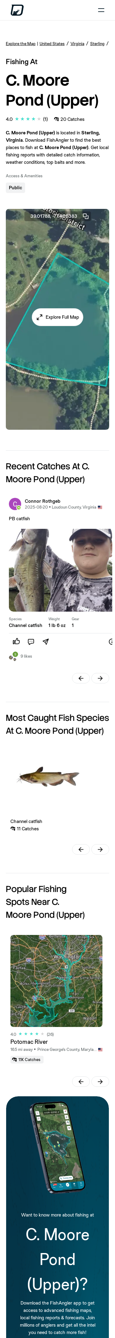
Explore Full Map (62, 317)
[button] (57, 317)
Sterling (97, 43)
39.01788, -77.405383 (59, 216)
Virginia (77, 43)
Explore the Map (21, 43)
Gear (75, 619)
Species (15, 619)
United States (52, 43)
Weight (54, 619)
